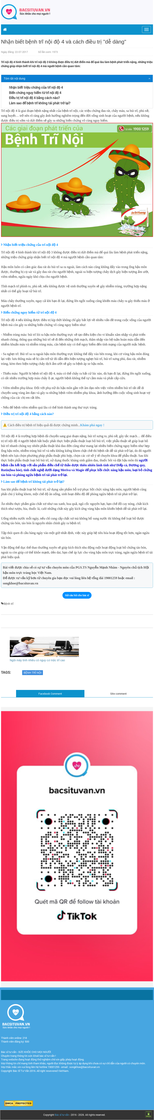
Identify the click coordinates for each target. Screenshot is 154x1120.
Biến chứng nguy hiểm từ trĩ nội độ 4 (35, 92)
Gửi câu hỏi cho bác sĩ (77, 595)
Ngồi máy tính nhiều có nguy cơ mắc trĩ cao (37, 660)
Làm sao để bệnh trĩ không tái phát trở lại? (39, 103)
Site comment (118, 693)
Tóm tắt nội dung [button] (14, 78)
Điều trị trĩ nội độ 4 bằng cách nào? (34, 98)
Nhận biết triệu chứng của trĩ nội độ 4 (36, 87)
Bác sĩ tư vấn (62, 1114)
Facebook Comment (50, 693)
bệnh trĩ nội (33, 672)
